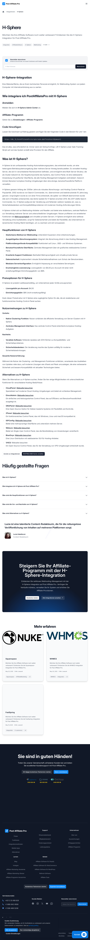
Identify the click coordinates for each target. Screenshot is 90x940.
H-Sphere (20, 12)
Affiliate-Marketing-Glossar (15, 873)
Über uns (74, 835)
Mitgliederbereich (45, 839)
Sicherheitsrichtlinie (59, 933)
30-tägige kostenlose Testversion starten (37, 772)
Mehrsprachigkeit (22, 217)
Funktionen (15, 840)
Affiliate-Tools (45, 877)
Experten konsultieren (57, 886)
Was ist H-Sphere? (45, 477)
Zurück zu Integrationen (12, 454)
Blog (15, 861)
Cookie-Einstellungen (13, 933)
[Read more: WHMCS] (67, 656)
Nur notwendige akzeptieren (29, 930)
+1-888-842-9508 (11, 904)
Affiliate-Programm (74, 847)
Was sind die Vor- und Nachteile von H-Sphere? (45, 504)
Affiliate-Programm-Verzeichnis (16, 877)
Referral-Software (45, 873)
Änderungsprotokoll (45, 843)
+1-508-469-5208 (11, 908)
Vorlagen (16, 865)
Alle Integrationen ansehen (53, 598)
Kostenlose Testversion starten (35, 886)
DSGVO (70, 936)
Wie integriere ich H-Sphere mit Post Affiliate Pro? (45, 486)
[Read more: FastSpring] (22, 709)
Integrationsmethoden (16, 844)
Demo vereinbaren (61, 772)
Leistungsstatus (45, 847)
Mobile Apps (16, 848)
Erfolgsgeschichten (74, 843)
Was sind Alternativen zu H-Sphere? (45, 513)
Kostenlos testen (32, 598)
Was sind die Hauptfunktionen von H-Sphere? (45, 495)
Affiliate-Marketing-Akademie (15, 869)
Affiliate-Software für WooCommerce (45, 865)
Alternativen (16, 852)
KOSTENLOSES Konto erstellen (33, 454)
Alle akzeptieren (11, 930)
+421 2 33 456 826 (12, 900)
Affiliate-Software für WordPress (45, 869)
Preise (16, 836)
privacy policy (33, 925)
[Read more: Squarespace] (22, 656)
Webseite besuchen (25, 388)
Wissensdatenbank (45, 835)
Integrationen (10, 12)
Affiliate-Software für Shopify (45, 861)
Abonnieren (81, 66)
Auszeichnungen (74, 839)
